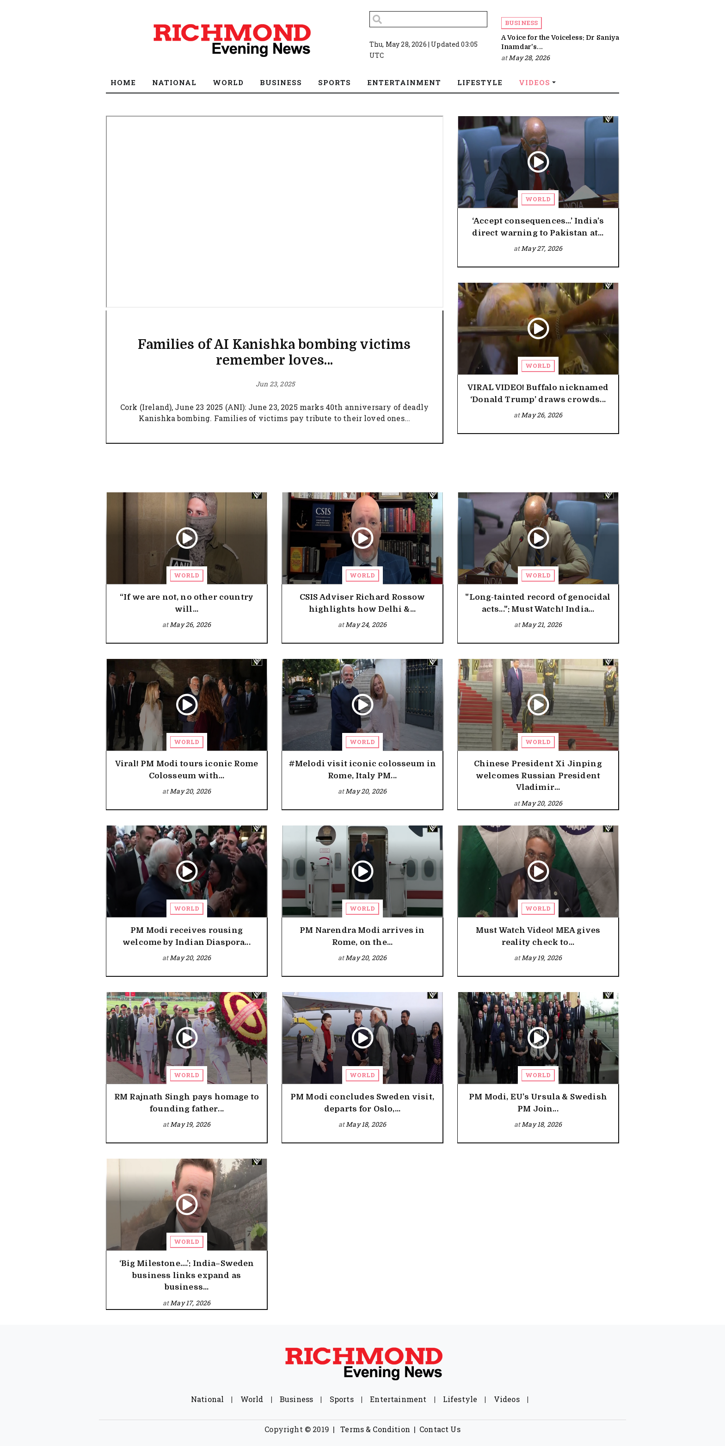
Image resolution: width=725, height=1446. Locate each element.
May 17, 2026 (190, 1302)
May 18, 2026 (366, 1124)
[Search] (428, 19)
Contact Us (440, 1429)
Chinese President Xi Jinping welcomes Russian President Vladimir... (538, 775)
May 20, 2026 (190, 791)
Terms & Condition (375, 1429)
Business (521, 23)
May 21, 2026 (542, 624)
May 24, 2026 (366, 624)
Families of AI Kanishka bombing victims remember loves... (274, 352)
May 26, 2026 (541, 414)
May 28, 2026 (529, 57)
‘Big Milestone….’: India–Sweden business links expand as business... (186, 1275)
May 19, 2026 (542, 957)
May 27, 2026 (541, 248)
